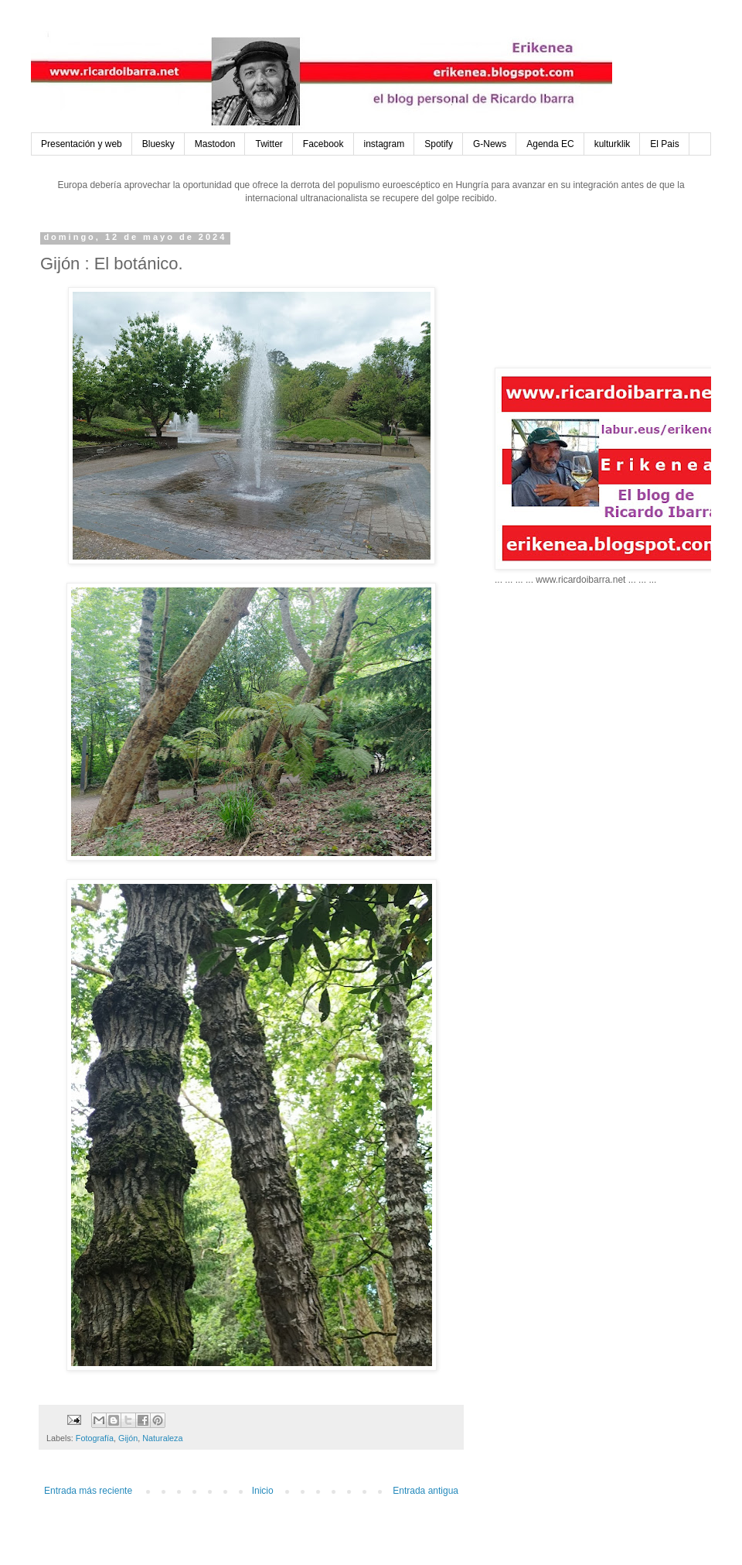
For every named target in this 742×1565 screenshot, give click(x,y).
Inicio (263, 1490)
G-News (489, 144)
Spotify (438, 144)
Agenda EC (550, 144)
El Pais (664, 144)
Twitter (268, 144)
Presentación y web (81, 144)
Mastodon (215, 144)
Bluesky (158, 144)
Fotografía (95, 1438)
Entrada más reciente (88, 1490)
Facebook (323, 144)
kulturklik (612, 144)
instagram (384, 144)
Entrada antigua (425, 1490)
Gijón (128, 1438)
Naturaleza (162, 1438)
